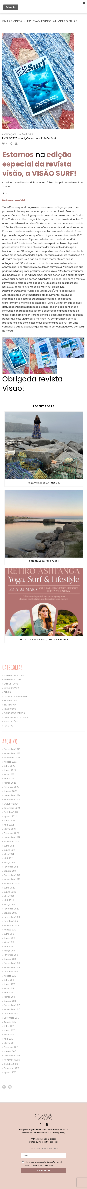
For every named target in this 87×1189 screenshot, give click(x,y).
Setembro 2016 (11, 1068)
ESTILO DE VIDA (11, 688)
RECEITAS (8, 725)
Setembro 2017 (11, 1017)
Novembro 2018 (12, 967)
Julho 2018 (9, 980)
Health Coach (11, 700)
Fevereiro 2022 (11, 833)
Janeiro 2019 (10, 959)
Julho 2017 (9, 1026)
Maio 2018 (9, 988)
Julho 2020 (9, 887)
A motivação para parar (44, 561)
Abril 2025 (9, 778)
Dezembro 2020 (12, 875)
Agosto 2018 (10, 976)
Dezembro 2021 (12, 837)
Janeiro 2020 (10, 913)
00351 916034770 (60, 1129)
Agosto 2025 (10, 761)
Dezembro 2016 (12, 1055)
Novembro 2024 (12, 799)
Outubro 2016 (11, 1064)
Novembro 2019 (12, 917)
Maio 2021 (9, 854)
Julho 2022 (9, 820)
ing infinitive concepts (48, 1142)
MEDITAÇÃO (10, 709)
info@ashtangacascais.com (32, 1129)
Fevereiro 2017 (11, 1047)
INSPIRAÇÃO (10, 704)
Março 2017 (10, 1043)
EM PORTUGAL (11, 683)
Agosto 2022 (10, 816)
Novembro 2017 (12, 1009)
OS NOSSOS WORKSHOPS (17, 717)
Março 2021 (9, 862)
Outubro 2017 (11, 1013)
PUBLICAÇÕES (26, 28)
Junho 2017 (9, 1030)
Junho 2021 (9, 850)
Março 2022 (10, 829)
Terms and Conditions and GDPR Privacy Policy (43, 1132)
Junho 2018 (9, 984)
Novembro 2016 (12, 1059)
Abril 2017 (8, 1038)
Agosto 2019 (10, 929)
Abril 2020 (9, 900)
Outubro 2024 (11, 803)
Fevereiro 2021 (11, 866)
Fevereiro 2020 (11, 908)
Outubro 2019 (11, 921)
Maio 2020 (9, 896)
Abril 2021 (8, 858)
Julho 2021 (9, 845)
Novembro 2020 (12, 879)
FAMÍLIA (7, 692)
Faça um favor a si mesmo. (44, 483)
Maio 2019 (9, 942)
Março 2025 (10, 782)
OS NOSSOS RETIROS (14, 713)
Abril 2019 (8, 946)
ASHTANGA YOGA (12, 679)
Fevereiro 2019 (11, 955)
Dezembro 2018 (12, 963)
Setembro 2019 (11, 925)
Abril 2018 (8, 992)
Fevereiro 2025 (11, 787)
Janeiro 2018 (10, 1001)
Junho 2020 (10, 892)
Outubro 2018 (11, 971)
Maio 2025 (9, 774)
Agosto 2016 (10, 1072)
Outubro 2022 (11, 812)
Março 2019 (10, 950)
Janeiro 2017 (10, 1051)
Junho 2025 (10, 770)
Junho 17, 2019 (25, 134)
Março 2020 (10, 904)
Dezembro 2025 (12, 749)
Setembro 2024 (12, 808)
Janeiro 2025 (10, 791)
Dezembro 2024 (12, 795)
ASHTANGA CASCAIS (14, 675)
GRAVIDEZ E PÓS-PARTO (16, 696)
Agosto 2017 (10, 1022)
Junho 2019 (9, 938)
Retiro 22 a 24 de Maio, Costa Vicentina (44, 639)
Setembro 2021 (11, 841)
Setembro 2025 (12, 757)
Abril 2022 (9, 824)
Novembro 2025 (12, 753)
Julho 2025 (9, 766)
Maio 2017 (9, 1034)
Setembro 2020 (12, 883)
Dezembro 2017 (12, 1005)
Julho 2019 (9, 934)
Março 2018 (10, 997)
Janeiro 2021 (10, 871)
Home (15, 28)
